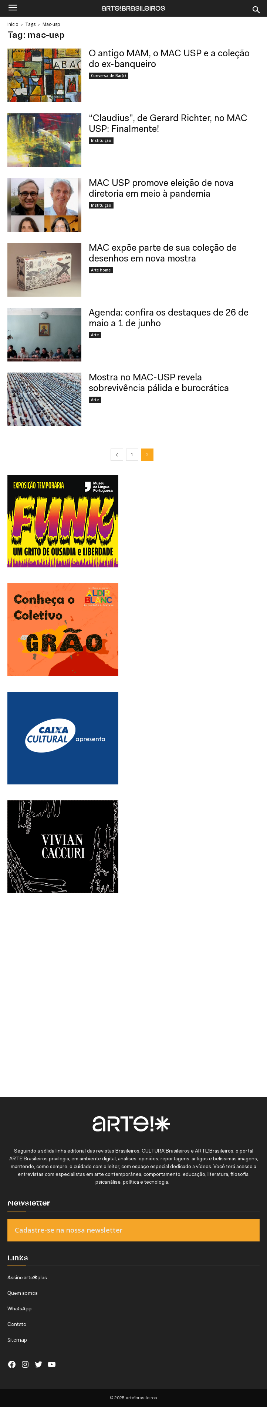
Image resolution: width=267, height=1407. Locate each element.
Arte (95, 334)
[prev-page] (117, 455)
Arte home (101, 270)
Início (12, 24)
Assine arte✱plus (27, 1277)
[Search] (256, 10)
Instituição (101, 140)
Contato (16, 1324)
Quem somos (22, 1293)
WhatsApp (19, 1308)
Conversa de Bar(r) (108, 75)
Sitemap (17, 1339)
